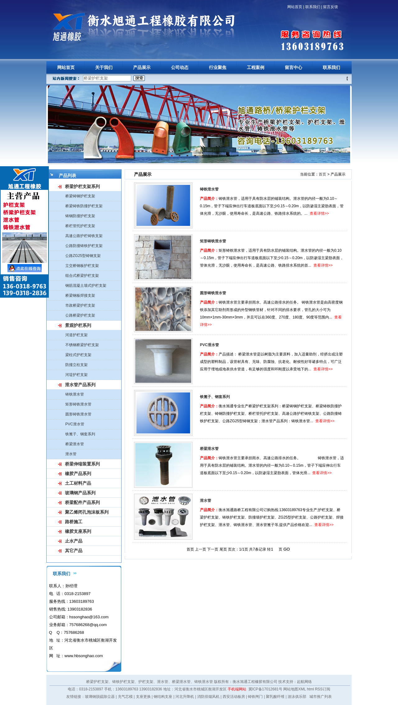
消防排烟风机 (208, 696)
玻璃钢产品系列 (80, 492)
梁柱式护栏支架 (78, 355)
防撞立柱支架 (76, 365)
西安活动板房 (234, 696)
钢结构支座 (163, 696)
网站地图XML (294, 689)
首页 (322, 174)
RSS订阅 (322, 689)
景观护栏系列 (78, 325)
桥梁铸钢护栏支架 (80, 196)
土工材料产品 (78, 483)
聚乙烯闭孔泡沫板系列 (87, 512)
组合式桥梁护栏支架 (82, 275)
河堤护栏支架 (76, 375)
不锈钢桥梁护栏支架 (82, 345)
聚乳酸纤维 (275, 696)
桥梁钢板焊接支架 (80, 295)
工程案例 (255, 67)
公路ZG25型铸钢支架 (83, 256)
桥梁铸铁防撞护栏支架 (84, 206)
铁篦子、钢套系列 (80, 434)
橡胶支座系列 (78, 531)
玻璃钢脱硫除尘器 (100, 696)
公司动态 (179, 67)
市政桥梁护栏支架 (80, 305)
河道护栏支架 (76, 335)
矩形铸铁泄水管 (78, 404)
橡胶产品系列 (78, 473)
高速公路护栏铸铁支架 (84, 236)
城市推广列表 (320, 696)
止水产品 (73, 540)
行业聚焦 (217, 67)
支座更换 (143, 696)
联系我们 (312, 7)
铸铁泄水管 (74, 394)
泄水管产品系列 (80, 384)
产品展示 (141, 67)
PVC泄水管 (74, 424)
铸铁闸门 (255, 696)
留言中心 (293, 67)
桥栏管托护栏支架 (80, 226)
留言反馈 (330, 7)
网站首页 (294, 7)
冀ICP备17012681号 (265, 689)
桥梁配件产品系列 (82, 502)
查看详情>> (319, 213)
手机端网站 (237, 689)
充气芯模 (125, 696)
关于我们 (104, 67)
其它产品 (73, 550)
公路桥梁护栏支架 (80, 315)
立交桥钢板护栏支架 (82, 265)
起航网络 (304, 682)
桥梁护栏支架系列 (82, 186)
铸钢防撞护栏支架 (80, 216)
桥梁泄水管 (74, 444)
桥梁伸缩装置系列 (82, 463)
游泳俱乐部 (297, 696)
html (310, 689)
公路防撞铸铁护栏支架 (84, 246)
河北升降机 (184, 696)
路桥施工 (73, 521)
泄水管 (70, 454)
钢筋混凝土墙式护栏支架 (85, 285)
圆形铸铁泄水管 (78, 414)
